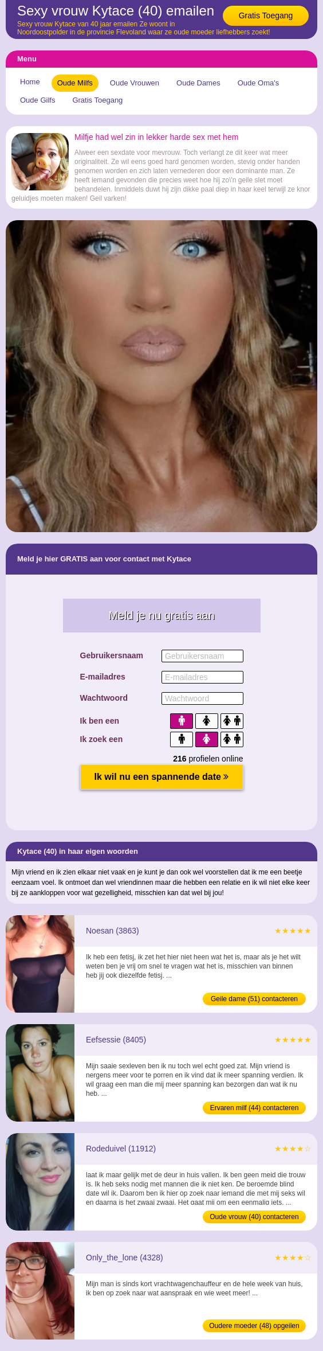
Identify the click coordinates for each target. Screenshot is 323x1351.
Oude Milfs (75, 83)
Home (30, 81)
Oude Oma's (258, 83)
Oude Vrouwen (134, 83)
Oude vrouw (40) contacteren (254, 1217)
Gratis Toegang (266, 15)
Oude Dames (198, 83)
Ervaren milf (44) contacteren (254, 1108)
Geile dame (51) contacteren (254, 999)
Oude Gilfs (37, 100)
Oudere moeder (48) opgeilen (254, 1326)
